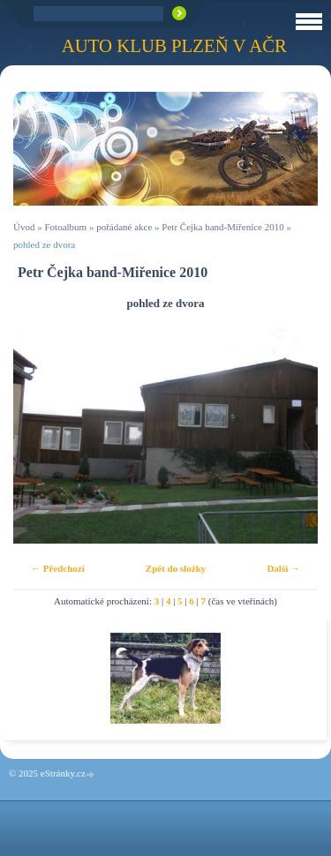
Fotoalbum (65, 227)
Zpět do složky (176, 568)
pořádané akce (124, 227)
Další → (283, 568)
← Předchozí (58, 568)
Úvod (23, 227)
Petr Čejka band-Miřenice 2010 (222, 227)
